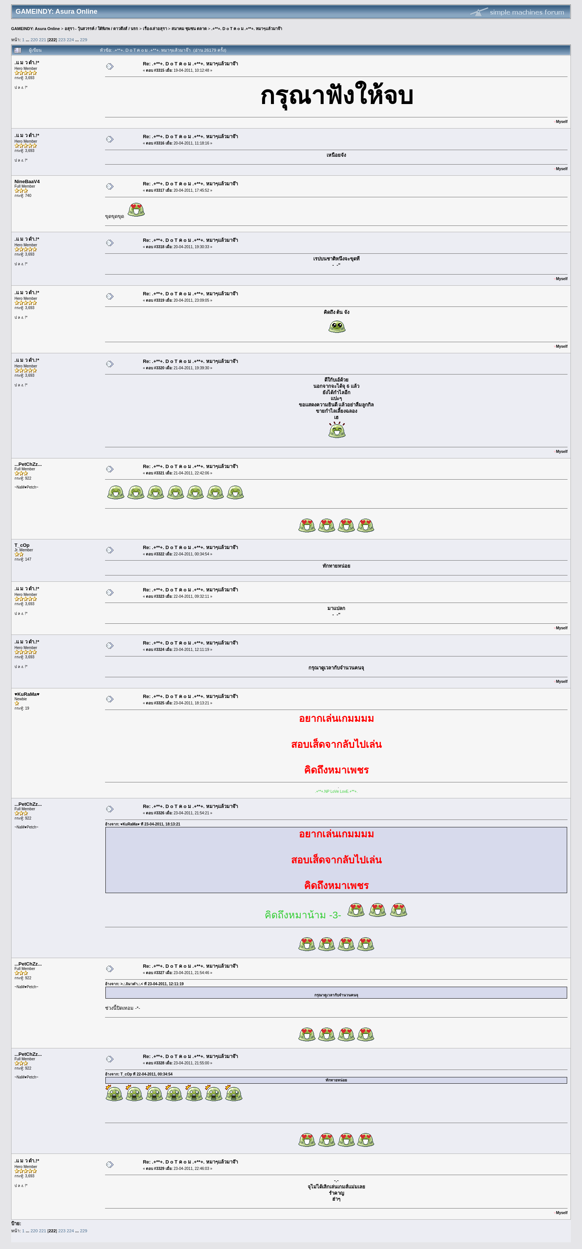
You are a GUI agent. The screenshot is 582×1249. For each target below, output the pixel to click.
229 (84, 39)
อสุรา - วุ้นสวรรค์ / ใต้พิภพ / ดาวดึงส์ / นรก (101, 28)
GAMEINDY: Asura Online (35, 28)
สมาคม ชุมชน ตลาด (189, 28)
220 (34, 39)
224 (70, 39)
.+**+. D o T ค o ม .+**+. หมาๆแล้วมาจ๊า (246, 28)
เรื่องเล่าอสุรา (155, 28)
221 (42, 39)
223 (62, 39)
